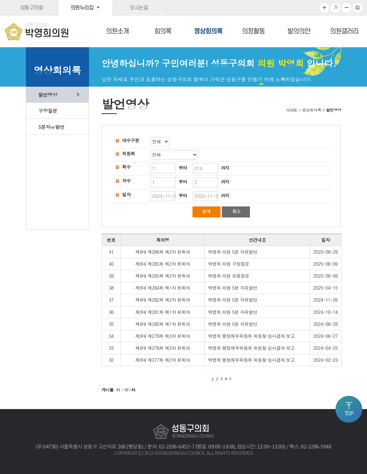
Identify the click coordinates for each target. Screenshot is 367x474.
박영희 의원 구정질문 (228, 264)
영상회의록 (208, 31)
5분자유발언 (51, 126)
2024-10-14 (325, 312)
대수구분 (130, 140)
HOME (292, 110)
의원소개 (117, 31)
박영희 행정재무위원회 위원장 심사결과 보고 (251, 336)
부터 (183, 168)
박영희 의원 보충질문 (228, 276)
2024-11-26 (325, 300)
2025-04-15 (325, 288)
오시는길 (139, 8)
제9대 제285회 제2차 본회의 (162, 264)
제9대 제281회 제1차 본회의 (162, 312)
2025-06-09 (325, 264)
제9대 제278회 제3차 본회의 (162, 348)
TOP (349, 414)
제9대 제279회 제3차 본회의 (162, 336)
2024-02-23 (325, 360)
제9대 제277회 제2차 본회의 (162, 360)
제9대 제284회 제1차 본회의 (162, 288)
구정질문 (47, 110)
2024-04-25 (325, 348)
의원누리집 (82, 8)
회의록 (162, 31)
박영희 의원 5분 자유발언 (232, 252)
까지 (225, 168)
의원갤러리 (344, 31)
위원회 (128, 153)
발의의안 (298, 31)
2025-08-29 (325, 252)
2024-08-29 (325, 324)
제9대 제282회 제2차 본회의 (162, 300)
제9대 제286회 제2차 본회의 (162, 252)
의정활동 (253, 31)
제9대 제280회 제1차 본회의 (162, 324)
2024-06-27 (325, 336)
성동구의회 (31, 8)
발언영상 (47, 94)
